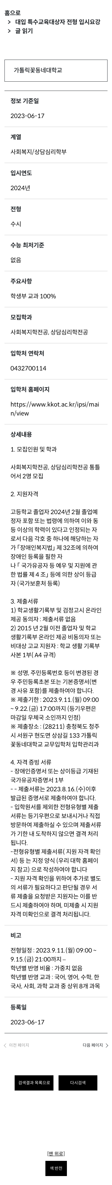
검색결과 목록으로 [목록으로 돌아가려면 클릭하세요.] (34, 1082)
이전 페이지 (19, 1045)
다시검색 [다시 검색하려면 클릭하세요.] (78, 1082)
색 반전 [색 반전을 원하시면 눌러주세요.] (56, 1168)
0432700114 (28, 368)
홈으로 (12, 13)
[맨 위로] (56, 1154)
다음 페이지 (93, 1045)
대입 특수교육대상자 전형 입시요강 (57, 22)
